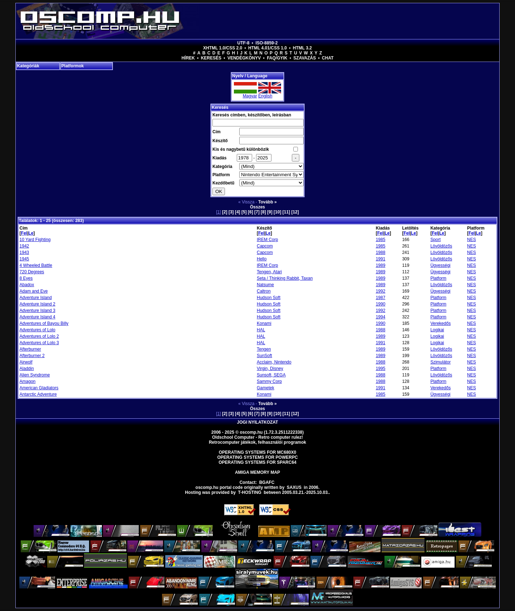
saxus (294, 487)
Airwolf (26, 362)
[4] (237, 212)
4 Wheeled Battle (36, 265)
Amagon (28, 381)
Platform (438, 278)
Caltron (264, 291)
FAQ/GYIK (277, 58)
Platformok (73, 65)
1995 (381, 368)
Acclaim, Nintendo (274, 362)
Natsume (265, 284)
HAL (261, 329)
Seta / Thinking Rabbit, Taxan (285, 278)
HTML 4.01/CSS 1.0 (267, 47)
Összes (257, 207)
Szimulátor (440, 362)
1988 (381, 252)
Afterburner (30, 349)
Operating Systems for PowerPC (257, 457)
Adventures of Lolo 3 (39, 342)
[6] (250, 212)
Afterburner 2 (32, 355)
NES (471, 239)
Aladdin (27, 368)
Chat (327, 58)
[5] (244, 212)
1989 (381, 265)
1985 (381, 239)
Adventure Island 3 (37, 310)
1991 (381, 258)
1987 (381, 297)
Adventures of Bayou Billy (44, 323)
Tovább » (267, 202)
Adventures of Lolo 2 (39, 336)
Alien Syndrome (35, 374)
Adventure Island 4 (37, 316)
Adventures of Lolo (37, 329)
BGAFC (267, 482)
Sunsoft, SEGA (271, 374)
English (265, 95)
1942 (24, 246)
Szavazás (304, 58)
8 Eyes (26, 278)
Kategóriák (28, 65)
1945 (24, 258)
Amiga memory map (257, 472)
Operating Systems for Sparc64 (257, 462)
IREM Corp (267, 239)
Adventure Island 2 (37, 304)
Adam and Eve (34, 291)
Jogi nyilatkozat (257, 422)
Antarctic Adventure (38, 394)
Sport (435, 239)
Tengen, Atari (269, 271)
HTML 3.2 (302, 47)
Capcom (265, 246)
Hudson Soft (268, 297)
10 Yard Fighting (35, 239)
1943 (24, 252)
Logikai (437, 329)
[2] (224, 212)
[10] (277, 212)
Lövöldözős (441, 246)
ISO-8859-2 (266, 42)
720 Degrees (32, 271)
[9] (270, 212)
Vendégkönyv (244, 58)
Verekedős (440, 323)
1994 (381, 316)
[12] (295, 212)
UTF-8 (243, 42)
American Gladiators (39, 387)
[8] (263, 212)
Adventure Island (36, 297)
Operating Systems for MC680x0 (257, 452)
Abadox (27, 284)
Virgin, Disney (270, 368)
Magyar (250, 95)
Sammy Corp (269, 381)
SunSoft (264, 355)
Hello (261, 258)
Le (30, 233)
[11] (286, 212)
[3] (231, 212)
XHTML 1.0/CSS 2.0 (222, 47)
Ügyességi (440, 265)
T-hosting (249, 492)
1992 (381, 291)
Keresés (211, 58)
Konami (264, 323)
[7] (257, 212)
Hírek (188, 58)
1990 (381, 304)
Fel (24, 233)
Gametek (265, 387)
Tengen (264, 349)
